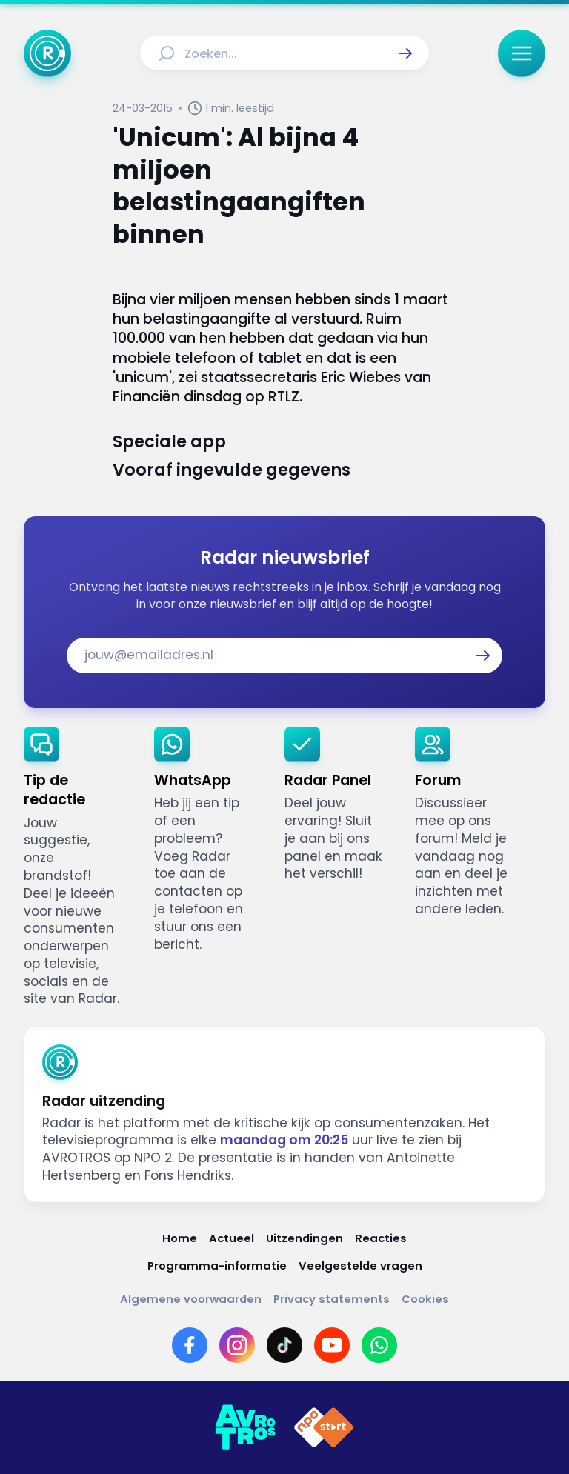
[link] (77, 867)
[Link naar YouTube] (332, 1345)
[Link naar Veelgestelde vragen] (360, 1265)
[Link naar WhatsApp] (379, 1345)
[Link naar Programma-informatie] (217, 1265)
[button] (405, 53)
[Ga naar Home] (47, 53)
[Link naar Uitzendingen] (304, 1238)
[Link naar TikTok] (284, 1345)
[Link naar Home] (179, 1238)
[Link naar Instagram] (237, 1345)
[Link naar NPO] (323, 1427)
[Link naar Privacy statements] (331, 1299)
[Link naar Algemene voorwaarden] (191, 1299)
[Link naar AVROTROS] (245, 1427)
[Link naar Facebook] (189, 1345)
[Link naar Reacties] (381, 1238)
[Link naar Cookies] (425, 1299)
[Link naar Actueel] (231, 1238)
